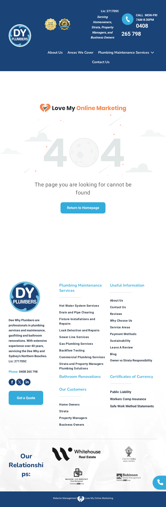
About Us (55, 52)
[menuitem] (83, 305)
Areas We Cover (80, 52)
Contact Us (101, 62)
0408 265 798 (134, 30)
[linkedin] (27, 383)
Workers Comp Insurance (128, 399)
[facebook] (12, 383)
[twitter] (19, 383)
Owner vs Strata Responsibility (131, 360)
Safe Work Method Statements (132, 406)
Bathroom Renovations (80, 376)
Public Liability (120, 392)
